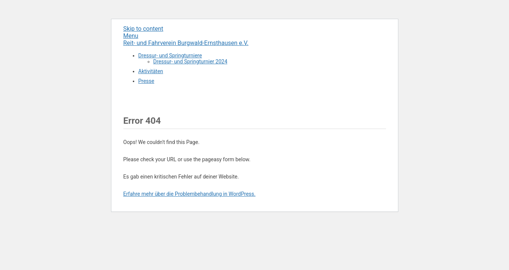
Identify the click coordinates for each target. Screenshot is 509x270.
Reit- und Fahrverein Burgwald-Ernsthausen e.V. (186, 42)
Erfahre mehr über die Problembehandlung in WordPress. (189, 194)
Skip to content (143, 28)
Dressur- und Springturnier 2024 (190, 61)
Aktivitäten (150, 71)
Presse (146, 81)
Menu (130, 35)
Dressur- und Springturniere (170, 55)
